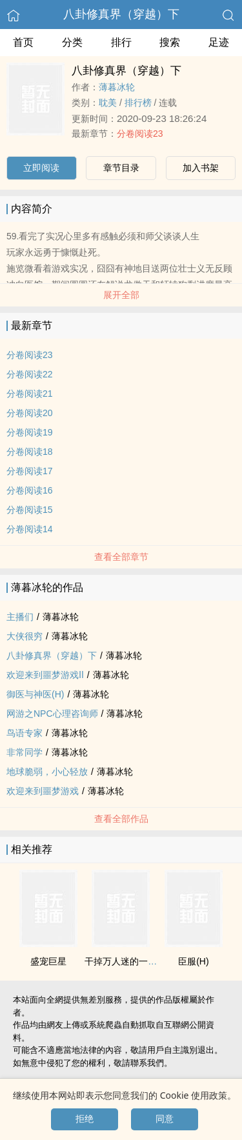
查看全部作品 (121, 819)
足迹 (218, 42)
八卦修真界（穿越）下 (121, 14)
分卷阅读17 (29, 471)
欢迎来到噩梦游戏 (42, 791)
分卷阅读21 (29, 393)
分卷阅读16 (29, 490)
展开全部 (121, 295)
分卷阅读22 (29, 374)
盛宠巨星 (48, 961)
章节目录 (121, 168)
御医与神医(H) (35, 694)
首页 (23, 42)
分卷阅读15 (29, 510)
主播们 (20, 617)
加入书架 (201, 168)
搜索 (169, 42)
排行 (121, 42)
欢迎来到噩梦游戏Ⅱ (45, 675)
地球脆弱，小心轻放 (47, 771)
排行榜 (138, 102)
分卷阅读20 (29, 413)
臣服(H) (193, 961)
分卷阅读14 (29, 529)
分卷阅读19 (29, 432)
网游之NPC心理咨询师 (52, 713)
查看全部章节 (121, 557)
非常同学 (24, 752)
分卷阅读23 (140, 133)
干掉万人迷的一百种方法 (134, 961)
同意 (165, 1119)
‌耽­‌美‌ (108, 102)
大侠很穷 (24, 636)
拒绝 (85, 1119)
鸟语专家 (24, 733)
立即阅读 (41, 168)
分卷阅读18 (29, 451)
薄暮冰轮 (117, 87)
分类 (72, 42)
